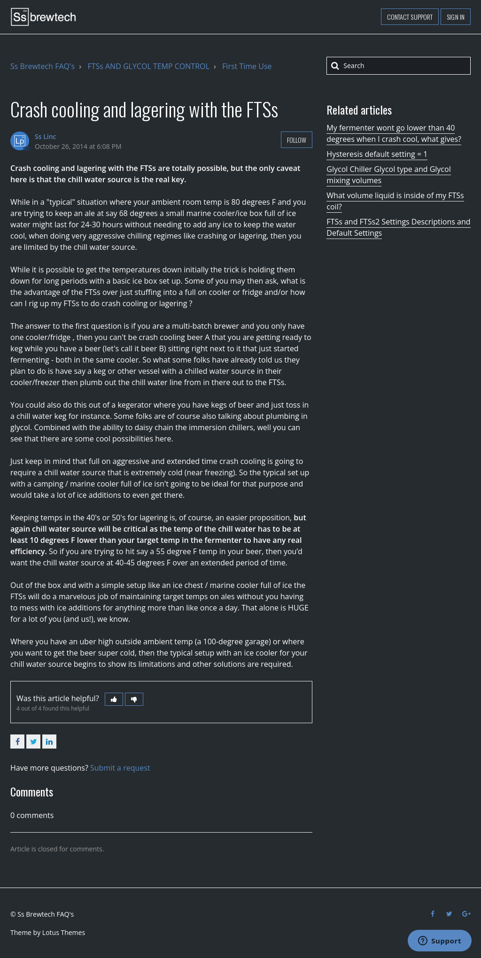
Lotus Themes (63, 932)
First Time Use (247, 66)
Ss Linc (45, 136)
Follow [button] (297, 140)
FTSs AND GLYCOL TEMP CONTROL (148, 66)
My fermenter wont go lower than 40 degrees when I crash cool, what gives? (393, 133)
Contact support (410, 17)
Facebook (17, 741)
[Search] (398, 66)
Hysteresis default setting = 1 (376, 154)
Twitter (33, 741)
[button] (114, 699)
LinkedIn (49, 741)
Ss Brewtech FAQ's (42, 66)
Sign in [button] (456, 17)
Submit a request (120, 768)
